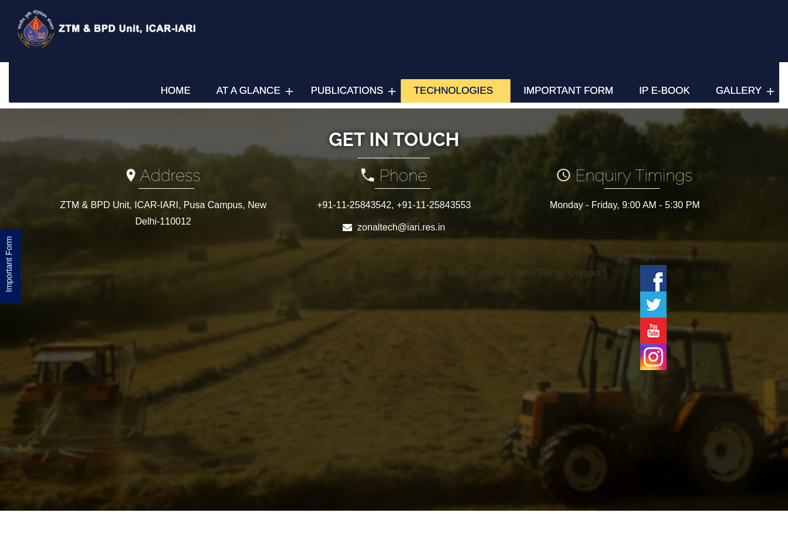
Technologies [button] (453, 90)
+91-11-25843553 (434, 205)
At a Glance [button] (248, 90)
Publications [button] (347, 90)
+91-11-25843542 (354, 205)
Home (176, 90)
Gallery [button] (739, 90)
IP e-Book (664, 90)
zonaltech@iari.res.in (401, 227)
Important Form (568, 90)
